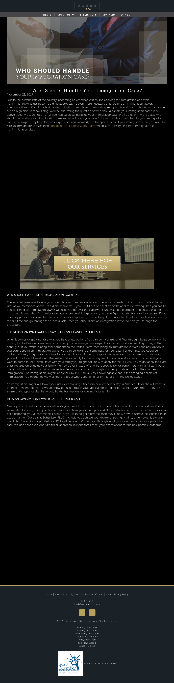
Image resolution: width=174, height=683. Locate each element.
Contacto (109, 14)
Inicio (47, 14)
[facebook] (82, 612)
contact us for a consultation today (72, 125)
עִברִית (126, 14)
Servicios (88, 14)
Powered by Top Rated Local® (100, 663)
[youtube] (92, 612)
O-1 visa (126, 362)
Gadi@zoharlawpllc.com (87, 604)
